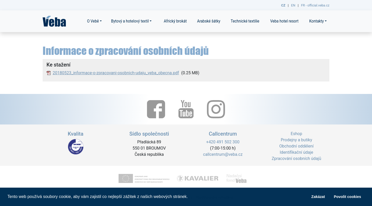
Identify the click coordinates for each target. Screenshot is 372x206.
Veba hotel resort (284, 21)
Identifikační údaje (296, 152)
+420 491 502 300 (222, 141)
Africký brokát (175, 21)
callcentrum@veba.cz (223, 154)
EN (293, 5)
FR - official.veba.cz (315, 5)
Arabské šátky (208, 21)
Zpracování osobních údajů (296, 158)
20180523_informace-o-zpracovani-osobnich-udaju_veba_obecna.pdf (116, 72)
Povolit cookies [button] (347, 197)
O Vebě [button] (93, 21)
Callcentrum (223, 134)
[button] (189, 197)
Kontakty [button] (316, 21)
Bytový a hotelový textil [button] (130, 21)
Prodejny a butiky (296, 139)
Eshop (296, 133)
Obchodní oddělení (296, 146)
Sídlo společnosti (149, 134)
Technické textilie (245, 21)
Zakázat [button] (318, 197)
